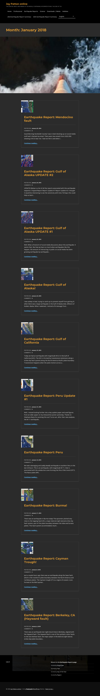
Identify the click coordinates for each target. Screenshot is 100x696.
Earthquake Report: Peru (43, 452)
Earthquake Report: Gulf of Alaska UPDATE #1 (45, 229)
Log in (8, 662)
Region (59, 675)
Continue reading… (31, 143)
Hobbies (65, 11)
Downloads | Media (53, 11)
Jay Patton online (16, 3)
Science (42, 11)
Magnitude (60, 665)
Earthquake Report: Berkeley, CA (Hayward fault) (49, 616)
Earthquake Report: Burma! (45, 505)
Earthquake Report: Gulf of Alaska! (45, 286)
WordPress (36, 689)
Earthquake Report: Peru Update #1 (49, 397)
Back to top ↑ (49, 689)
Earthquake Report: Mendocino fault (48, 118)
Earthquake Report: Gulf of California (45, 340)
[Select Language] (67, 16)
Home (9, 11)
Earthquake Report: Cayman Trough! (46, 560)
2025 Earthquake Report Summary (45, 17)
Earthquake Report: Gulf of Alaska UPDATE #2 (45, 173)
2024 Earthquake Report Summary (19, 17)
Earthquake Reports (31, 11)
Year (58, 668)
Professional (18, 11)
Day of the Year (61, 672)
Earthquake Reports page (68, 662)
